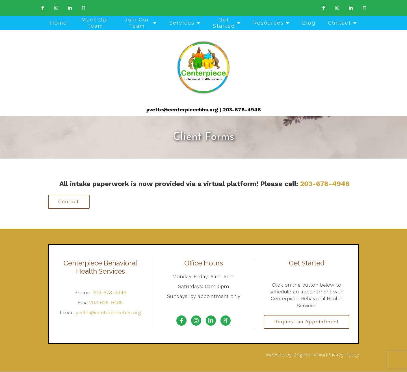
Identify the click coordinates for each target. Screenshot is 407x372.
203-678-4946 (242, 110)
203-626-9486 (106, 303)
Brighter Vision (310, 355)
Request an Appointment (306, 322)
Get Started (224, 23)
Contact (339, 23)
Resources (268, 23)
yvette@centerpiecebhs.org (182, 110)
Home (58, 23)
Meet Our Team (95, 23)
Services (181, 23)
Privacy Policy (343, 355)
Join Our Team (137, 23)
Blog (308, 23)
